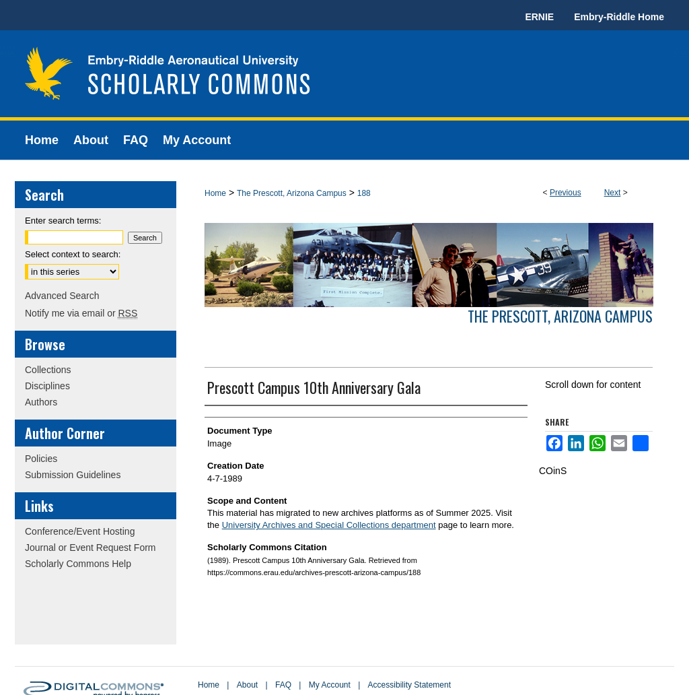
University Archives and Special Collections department (329, 525)
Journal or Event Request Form (90, 547)
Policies (41, 458)
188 (364, 193)
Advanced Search (62, 295)
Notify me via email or (81, 313)
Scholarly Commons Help (78, 563)
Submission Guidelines (72, 474)
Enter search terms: (63, 221)
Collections (48, 369)
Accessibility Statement (409, 685)
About (247, 685)
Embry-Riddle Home (619, 16)
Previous (565, 192)
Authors (41, 402)
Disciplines (47, 385)
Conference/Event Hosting (80, 531)
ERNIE (539, 16)
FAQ (283, 685)
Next (612, 192)
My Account (330, 685)
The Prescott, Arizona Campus (292, 193)
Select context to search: (72, 254)
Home (215, 193)
